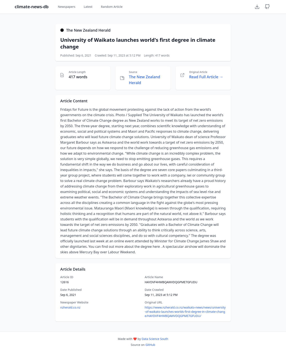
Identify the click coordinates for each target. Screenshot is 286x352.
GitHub (150, 345)
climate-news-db (32, 6)
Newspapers (66, 7)
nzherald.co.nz (70, 307)
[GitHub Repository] (267, 7)
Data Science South (155, 339)
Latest (88, 7)
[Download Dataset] (257, 7)
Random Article (112, 7)
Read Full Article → (206, 76)
